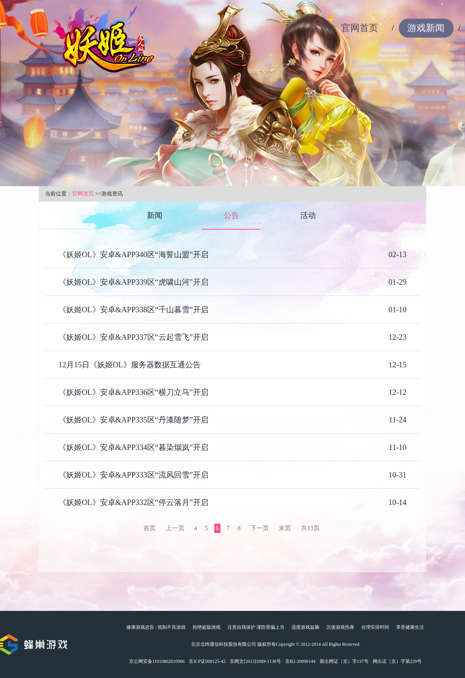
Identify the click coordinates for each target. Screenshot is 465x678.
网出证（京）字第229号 (397, 661)
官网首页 (359, 28)
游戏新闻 (425, 28)
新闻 (154, 215)
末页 (285, 528)
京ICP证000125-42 (207, 661)
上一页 (175, 528)
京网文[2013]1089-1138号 (255, 661)
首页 (149, 528)
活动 (308, 215)
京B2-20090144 (300, 661)
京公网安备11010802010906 (157, 661)
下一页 (259, 528)
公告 (231, 215)
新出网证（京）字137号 (344, 661)
